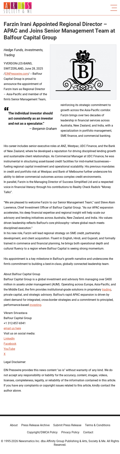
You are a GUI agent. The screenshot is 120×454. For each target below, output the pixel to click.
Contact (88, 432)
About (14, 425)
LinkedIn (9, 338)
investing (35, 305)
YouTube (9, 349)
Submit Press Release (67, 425)
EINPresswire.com (16, 73)
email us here (12, 328)
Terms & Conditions (97, 425)
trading (106, 289)
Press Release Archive (35, 425)
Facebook (10, 343)
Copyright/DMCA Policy (42, 432)
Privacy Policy (70, 432)
